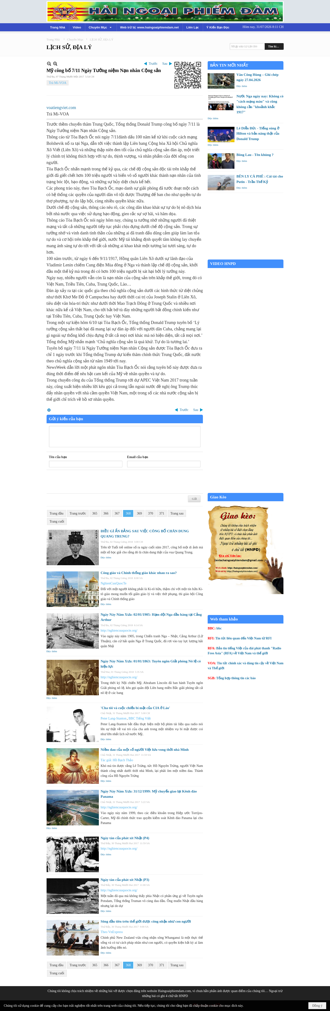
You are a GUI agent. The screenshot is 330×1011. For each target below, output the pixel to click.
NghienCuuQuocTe (114, 583)
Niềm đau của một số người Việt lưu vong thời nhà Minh (145, 749)
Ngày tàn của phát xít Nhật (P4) (125, 838)
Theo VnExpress (112, 932)
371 (161, 513)
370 (150, 513)
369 (139, 513)
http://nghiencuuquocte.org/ (119, 630)
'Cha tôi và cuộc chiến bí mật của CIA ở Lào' (135, 708)
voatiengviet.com (61, 107)
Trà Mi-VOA (58, 83)
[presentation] (85, 482)
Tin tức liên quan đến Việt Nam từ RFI (243, 638)
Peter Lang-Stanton (113, 718)
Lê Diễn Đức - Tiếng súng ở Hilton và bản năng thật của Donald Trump (257, 133)
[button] (100, 27)
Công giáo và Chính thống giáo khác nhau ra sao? (139, 573)
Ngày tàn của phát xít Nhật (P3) (125, 880)
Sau (164, 63)
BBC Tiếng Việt (140, 718)
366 (105, 513)
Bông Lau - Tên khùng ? (254, 155)
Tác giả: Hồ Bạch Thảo (117, 760)
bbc (219, 628)
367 (117, 513)
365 (94, 513)
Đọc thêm (106, 557)
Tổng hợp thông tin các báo (236, 678)
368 (128, 513)
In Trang (49, 409)
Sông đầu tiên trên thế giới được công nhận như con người (146, 921)
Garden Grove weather (245, 257)
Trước (153, 63)
